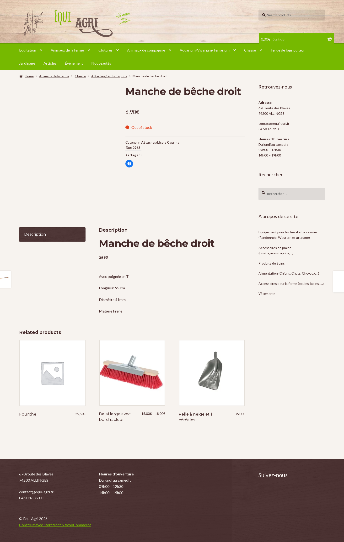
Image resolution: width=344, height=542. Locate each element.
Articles (49, 63)
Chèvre (80, 76)
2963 (136, 148)
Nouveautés (101, 63)
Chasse (250, 50)
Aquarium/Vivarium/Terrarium (205, 50)
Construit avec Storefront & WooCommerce (55, 524)
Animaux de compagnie (146, 50)
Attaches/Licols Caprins (109, 76)
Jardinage (27, 63)
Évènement (74, 63)
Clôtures (105, 50)
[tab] (52, 235)
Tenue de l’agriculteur (287, 50)
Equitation (27, 50)
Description (35, 234)
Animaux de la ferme (67, 50)
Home (29, 76)
